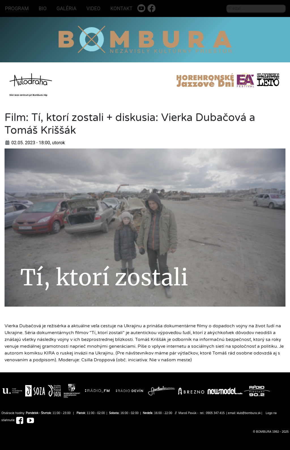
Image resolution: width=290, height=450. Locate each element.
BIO (43, 8)
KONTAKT (121, 8)
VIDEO (93, 8)
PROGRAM (17, 8)
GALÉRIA (66, 8)
